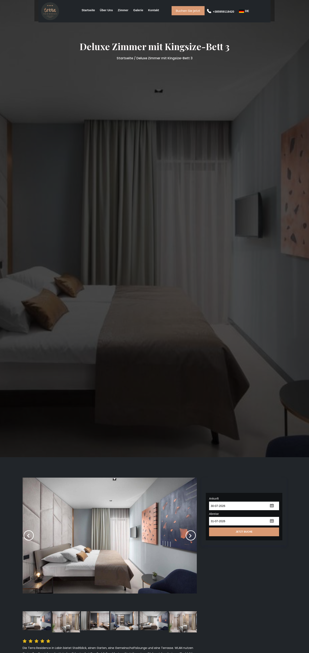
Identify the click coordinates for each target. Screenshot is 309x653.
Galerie (138, 10)
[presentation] (29, 535)
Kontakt (153, 10)
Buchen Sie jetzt (188, 11)
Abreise (214, 513)
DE (244, 11)
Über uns (106, 10)
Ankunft (214, 498)
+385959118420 (220, 11)
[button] (272, 505)
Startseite (88, 10)
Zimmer (123, 10)
